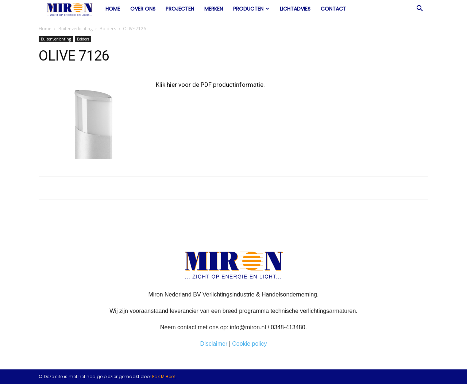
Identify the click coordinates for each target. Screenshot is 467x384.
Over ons (142, 8)
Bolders (108, 29)
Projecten (180, 8)
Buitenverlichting (75, 29)
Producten (251, 8)
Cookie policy (249, 344)
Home (112, 8)
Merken (213, 8)
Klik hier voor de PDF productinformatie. (210, 84)
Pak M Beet (163, 376)
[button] (419, 9)
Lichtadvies (295, 8)
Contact (333, 8)
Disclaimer (214, 344)
